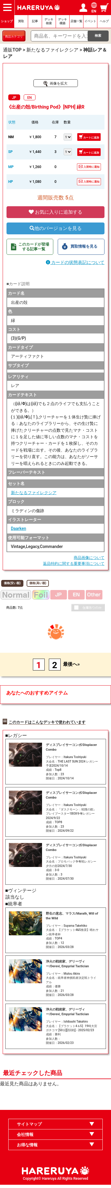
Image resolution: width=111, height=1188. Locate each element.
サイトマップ (29, 1127)
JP (14, 98)
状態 (11, 122)
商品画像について (89, 557)
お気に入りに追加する (56, 212)
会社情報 (25, 1137)
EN (29, 98)
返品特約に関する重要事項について (73, 563)
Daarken (18, 528)
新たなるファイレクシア (34, 492)
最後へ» (71, 664)
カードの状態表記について (75, 262)
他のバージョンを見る (56, 228)
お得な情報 (27, 1148)
